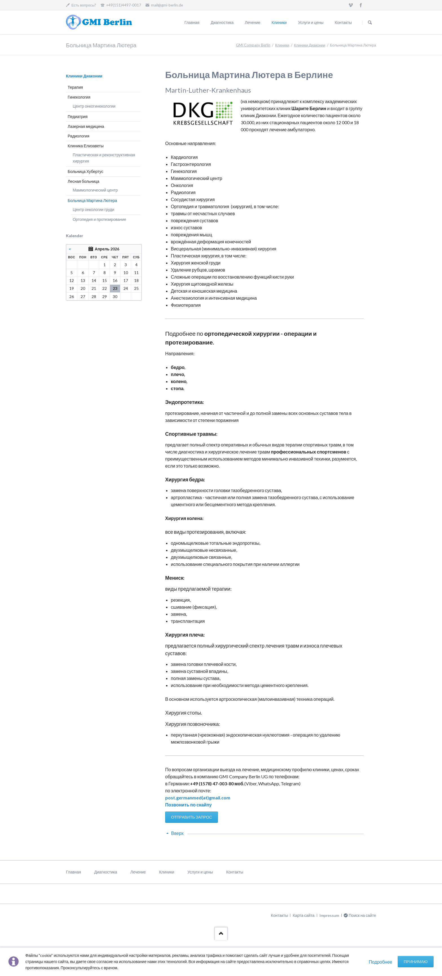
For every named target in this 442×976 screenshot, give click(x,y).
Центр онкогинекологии (94, 106)
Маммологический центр (95, 190)
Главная (191, 22)
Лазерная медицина (86, 126)
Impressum (329, 915)
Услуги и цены (310, 22)
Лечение (252, 22)
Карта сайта (303, 915)
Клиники (279, 22)
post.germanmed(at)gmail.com (197, 797)
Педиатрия (78, 116)
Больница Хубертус (85, 171)
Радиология (78, 136)
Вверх (177, 833)
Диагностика (222, 22)
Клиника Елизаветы (86, 145)
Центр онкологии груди (93, 209)
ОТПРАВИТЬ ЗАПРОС (191, 817)
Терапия (75, 87)
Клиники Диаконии (309, 45)
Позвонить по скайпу (188, 804)
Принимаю (416, 961)
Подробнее (380, 961)
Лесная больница (83, 181)
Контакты (343, 22)
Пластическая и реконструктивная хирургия (104, 157)
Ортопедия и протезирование (99, 219)
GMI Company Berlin (253, 45)
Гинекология (79, 97)
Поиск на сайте (370, 22)
